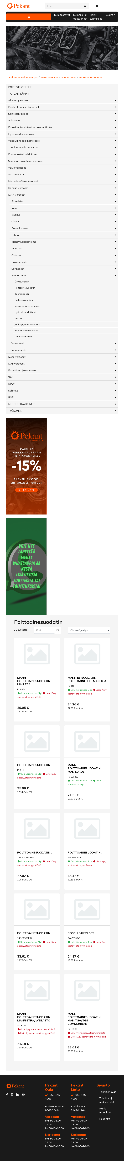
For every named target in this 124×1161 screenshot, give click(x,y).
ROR (11, 397)
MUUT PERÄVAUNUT (21, 404)
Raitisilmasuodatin (24, 300)
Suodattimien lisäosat (26, 330)
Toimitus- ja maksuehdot (80, 16)
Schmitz (13, 390)
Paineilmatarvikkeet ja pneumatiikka (30, 127)
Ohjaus (15, 221)
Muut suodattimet (24, 336)
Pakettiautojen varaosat (22, 370)
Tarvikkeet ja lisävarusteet (23, 147)
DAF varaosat (16, 363)
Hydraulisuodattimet (25, 312)
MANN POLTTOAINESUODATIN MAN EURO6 (84, 768)
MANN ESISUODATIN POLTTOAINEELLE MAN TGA (87, 679)
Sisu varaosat (16, 174)
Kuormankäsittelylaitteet (23, 154)
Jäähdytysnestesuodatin (27, 324)
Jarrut (14, 208)
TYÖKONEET (16, 410)
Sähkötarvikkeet (18, 113)
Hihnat (15, 235)
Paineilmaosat (20, 228)
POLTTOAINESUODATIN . (34, 852)
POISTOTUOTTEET (20, 87)
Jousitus (16, 214)
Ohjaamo (16, 255)
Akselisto (17, 201)
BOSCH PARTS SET (81, 933)
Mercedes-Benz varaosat (23, 181)
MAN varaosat (49, 77)
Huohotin (19, 318)
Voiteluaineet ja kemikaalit (24, 140)
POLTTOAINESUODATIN (33, 765)
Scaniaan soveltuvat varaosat (25, 161)
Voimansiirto (18, 350)
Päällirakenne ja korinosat (23, 107)
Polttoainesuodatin (90, 77)
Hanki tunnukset (96, 16)
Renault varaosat (18, 187)
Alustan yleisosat (18, 100)
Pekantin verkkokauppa (23, 77)
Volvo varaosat (17, 167)
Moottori (16, 248)
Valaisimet (14, 120)
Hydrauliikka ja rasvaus (21, 134)
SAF (10, 377)
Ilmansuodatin (22, 293)
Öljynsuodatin (22, 281)
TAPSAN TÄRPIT (18, 93)
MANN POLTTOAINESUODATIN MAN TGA (33, 681)
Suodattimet (68, 77)
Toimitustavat (62, 14)
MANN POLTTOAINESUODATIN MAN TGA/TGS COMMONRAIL (84, 1018)
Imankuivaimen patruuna (27, 306)
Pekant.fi (109, 14)
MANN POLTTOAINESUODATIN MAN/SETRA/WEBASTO (33, 1017)
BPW (11, 383)
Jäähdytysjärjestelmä (23, 241)
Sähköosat (17, 268)
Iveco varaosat (17, 356)
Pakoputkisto (19, 262)
